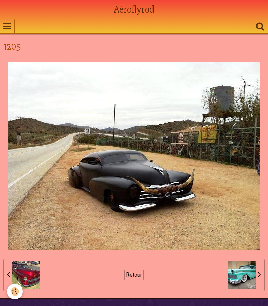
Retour (134, 274)
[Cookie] (15, 291)
